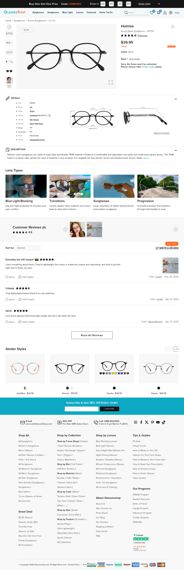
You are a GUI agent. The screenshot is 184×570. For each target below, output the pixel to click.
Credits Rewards (141, 518)
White (60, 506)
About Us (100, 504)
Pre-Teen (30, 460)
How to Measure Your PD (145, 450)
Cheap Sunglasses (27, 540)
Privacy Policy (73, 565)
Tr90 (68, 478)
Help (177, 13)
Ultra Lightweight (65, 528)
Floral (81, 496)
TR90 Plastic (38, 124)
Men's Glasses (25, 450)
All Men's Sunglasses (28, 473)
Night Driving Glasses (106, 455)
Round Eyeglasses (37, 21)
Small (74, 510)
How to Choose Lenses (144, 469)
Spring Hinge (63, 524)
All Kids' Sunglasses (28, 478)
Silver (79, 501)
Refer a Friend (140, 504)
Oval (60, 446)
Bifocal (20, 127)
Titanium (61, 483)
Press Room (102, 513)
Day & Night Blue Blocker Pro (110, 450)
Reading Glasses (114, 460)
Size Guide (134, 59)
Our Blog (100, 518)
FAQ (98, 536)
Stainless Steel (64, 487)
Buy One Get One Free (29, 536)
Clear (74, 496)
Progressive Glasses (114, 464)
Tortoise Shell (63, 496)
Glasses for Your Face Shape (147, 455)
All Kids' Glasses (26, 455)
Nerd (146, 158)
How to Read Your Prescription (148, 464)
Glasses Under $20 (28, 522)
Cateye (84, 441)
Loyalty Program (140, 508)
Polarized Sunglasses (106, 473)
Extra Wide (74, 515)
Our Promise (102, 522)
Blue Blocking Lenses (106, 441)
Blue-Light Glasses (105, 446)
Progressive (22, 132)
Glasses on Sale (26, 531)
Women (36, 120)
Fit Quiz (136, 441)
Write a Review (168, 248)
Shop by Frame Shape (68, 441)
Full (31, 107)
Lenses (79, 12)
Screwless (80, 519)
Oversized (62, 515)
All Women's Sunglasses (30, 469)
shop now (144, 3)
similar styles (149, 67)
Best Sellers (24, 492)
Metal (32, 124)
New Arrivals (24, 483)
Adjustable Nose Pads (37, 140)
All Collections (64, 542)
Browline (77, 446)
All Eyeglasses (25, 441)
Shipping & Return (105, 527)
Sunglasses (53, 12)
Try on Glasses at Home (30, 496)
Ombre (71, 501)
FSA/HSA (137, 522)
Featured (91, 12)
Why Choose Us (104, 508)
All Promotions (25, 545)
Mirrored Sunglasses (106, 469)
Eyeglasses (38, 12)
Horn (59, 455)
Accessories (24, 501)
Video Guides (139, 478)
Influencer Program (142, 513)
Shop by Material (65, 473)
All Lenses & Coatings (106, 487)
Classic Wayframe (65, 460)
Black (75, 492)
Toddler (39, 455)
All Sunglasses (25, 464)
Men (31, 120)
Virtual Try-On (139, 446)
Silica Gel (71, 483)
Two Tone (62, 501)
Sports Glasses (64, 538)
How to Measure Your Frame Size (149, 460)
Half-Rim (61, 469)
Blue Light (67, 12)
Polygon (68, 455)
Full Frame (76, 464)
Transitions (116, 478)
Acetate (61, 478)
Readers (100, 460)
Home (8, 21)
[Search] (136, 12)
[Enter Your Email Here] (81, 409)
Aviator (60, 450)
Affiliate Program (141, 495)
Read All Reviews (92, 335)
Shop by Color (64, 492)
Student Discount (141, 499)
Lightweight (34, 115)
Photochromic (102, 478)
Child (21, 460)
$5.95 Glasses (25, 518)
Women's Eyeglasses (28, 446)
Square (80, 450)
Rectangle (71, 450)
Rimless (71, 469)
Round (32, 111)
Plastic (76, 478)
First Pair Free (25, 527)
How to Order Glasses (144, 473)
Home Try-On (106, 12)
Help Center (102, 531)
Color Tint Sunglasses (106, 483)
